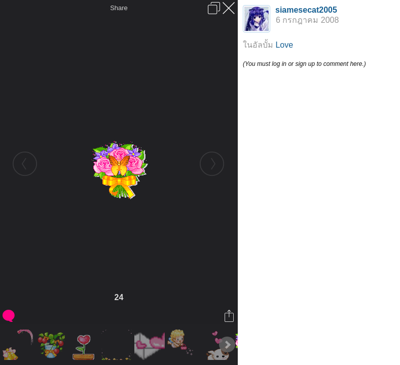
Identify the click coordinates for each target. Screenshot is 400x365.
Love (284, 45)
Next (227, 345)
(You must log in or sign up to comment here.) (304, 63)
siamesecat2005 (306, 10)
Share (119, 8)
